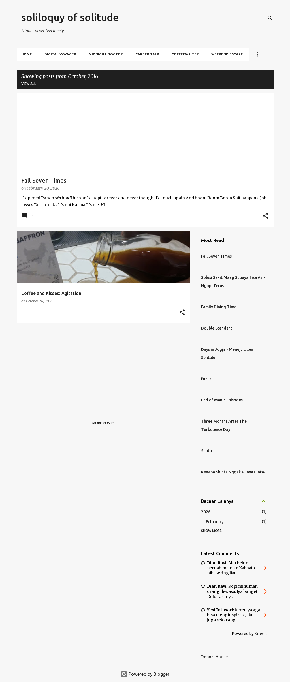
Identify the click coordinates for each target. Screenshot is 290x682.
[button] (265, 216)
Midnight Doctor (106, 54)
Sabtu (206, 450)
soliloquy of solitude (70, 17)
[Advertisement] (101, 367)
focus (206, 379)
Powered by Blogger (145, 674)
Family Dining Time (218, 307)
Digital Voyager (60, 54)
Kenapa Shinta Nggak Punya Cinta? (233, 472)
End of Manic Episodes (222, 400)
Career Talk (147, 54)
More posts (103, 423)
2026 (206, 511)
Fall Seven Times (216, 256)
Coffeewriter (185, 54)
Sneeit (260, 633)
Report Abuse (214, 656)
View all (28, 83)
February (215, 521)
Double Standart (216, 328)
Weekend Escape (227, 54)
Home (26, 54)
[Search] (270, 18)
